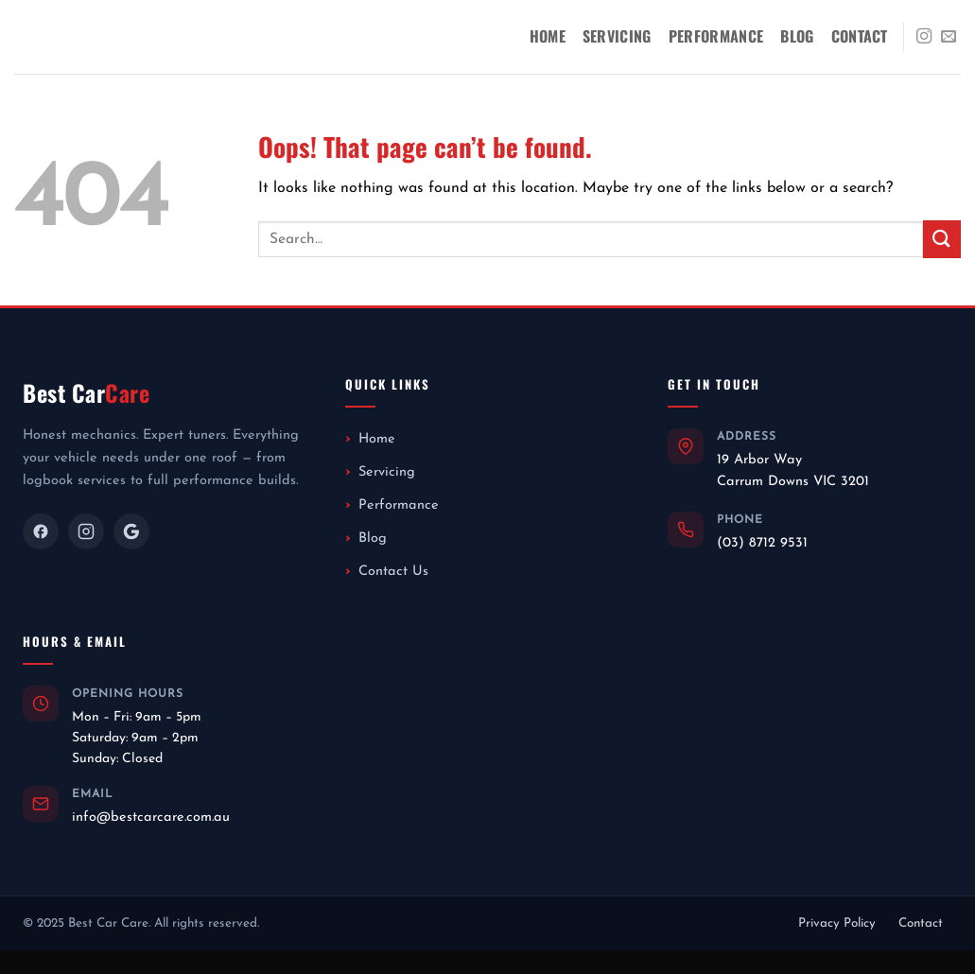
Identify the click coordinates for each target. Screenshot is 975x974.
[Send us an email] (948, 36)
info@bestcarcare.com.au (151, 817)
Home (548, 36)
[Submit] (942, 238)
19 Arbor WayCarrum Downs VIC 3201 (793, 470)
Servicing (617, 36)
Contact (859, 36)
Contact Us (393, 572)
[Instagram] (86, 531)
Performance (716, 36)
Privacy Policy (837, 923)
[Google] (131, 531)
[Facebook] (41, 531)
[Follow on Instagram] (923, 36)
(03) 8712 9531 (762, 543)
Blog (796, 36)
